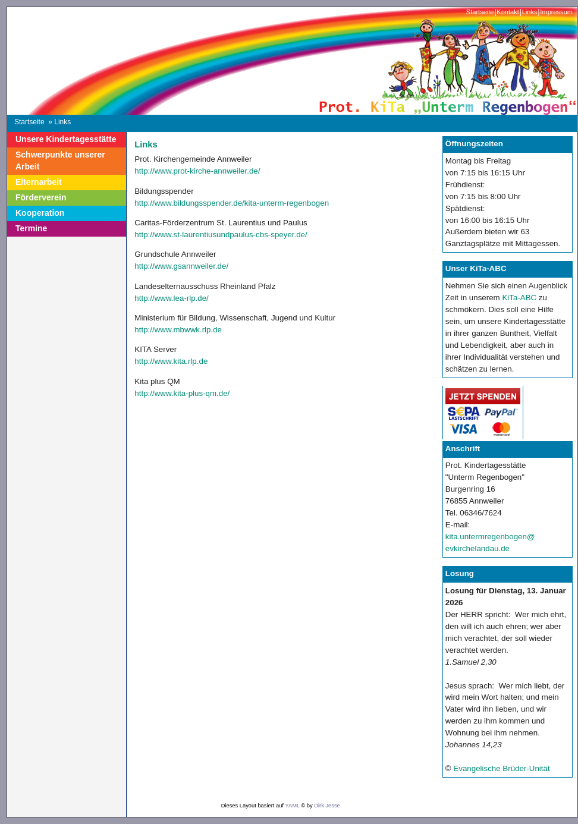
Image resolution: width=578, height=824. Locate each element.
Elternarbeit (38, 182)
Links (530, 11)
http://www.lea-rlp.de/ (171, 298)
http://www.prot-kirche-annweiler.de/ (197, 170)
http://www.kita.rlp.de (171, 361)
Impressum (556, 11)
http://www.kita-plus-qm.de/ (182, 393)
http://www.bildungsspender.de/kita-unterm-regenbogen (231, 203)
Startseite (480, 11)
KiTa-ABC (519, 297)
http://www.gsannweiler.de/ (181, 266)
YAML (292, 806)
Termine (31, 228)
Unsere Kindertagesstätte (65, 139)
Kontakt (508, 11)
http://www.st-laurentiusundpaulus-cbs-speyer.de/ (220, 234)
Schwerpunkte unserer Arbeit (60, 160)
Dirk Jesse (327, 806)
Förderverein (41, 197)
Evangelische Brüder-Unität (501, 768)
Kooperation (39, 213)
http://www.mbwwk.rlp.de (178, 329)
